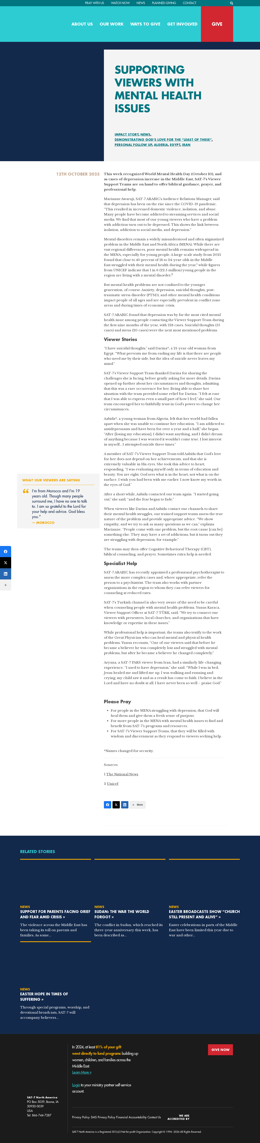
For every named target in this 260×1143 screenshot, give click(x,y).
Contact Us (154, 1117)
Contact (189, 3)
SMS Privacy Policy (103, 1117)
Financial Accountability (131, 1117)
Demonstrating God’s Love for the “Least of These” (163, 140)
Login (76, 1085)
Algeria (161, 145)
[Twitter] (116, 804)
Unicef (112, 784)
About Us (82, 24)
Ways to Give (145, 24)
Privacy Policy (81, 1117)
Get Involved (182, 24)
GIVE (217, 24)
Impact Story (127, 134)
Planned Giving (164, 3)
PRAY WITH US (94, 3)
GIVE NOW (220, 1050)
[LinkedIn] (124, 804)
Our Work (111, 24)
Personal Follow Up (133, 145)
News (141, 3)
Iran (186, 145)
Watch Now (120, 3)
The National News (122, 774)
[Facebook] (107, 804)
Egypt (175, 145)
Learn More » (81, 1072)
